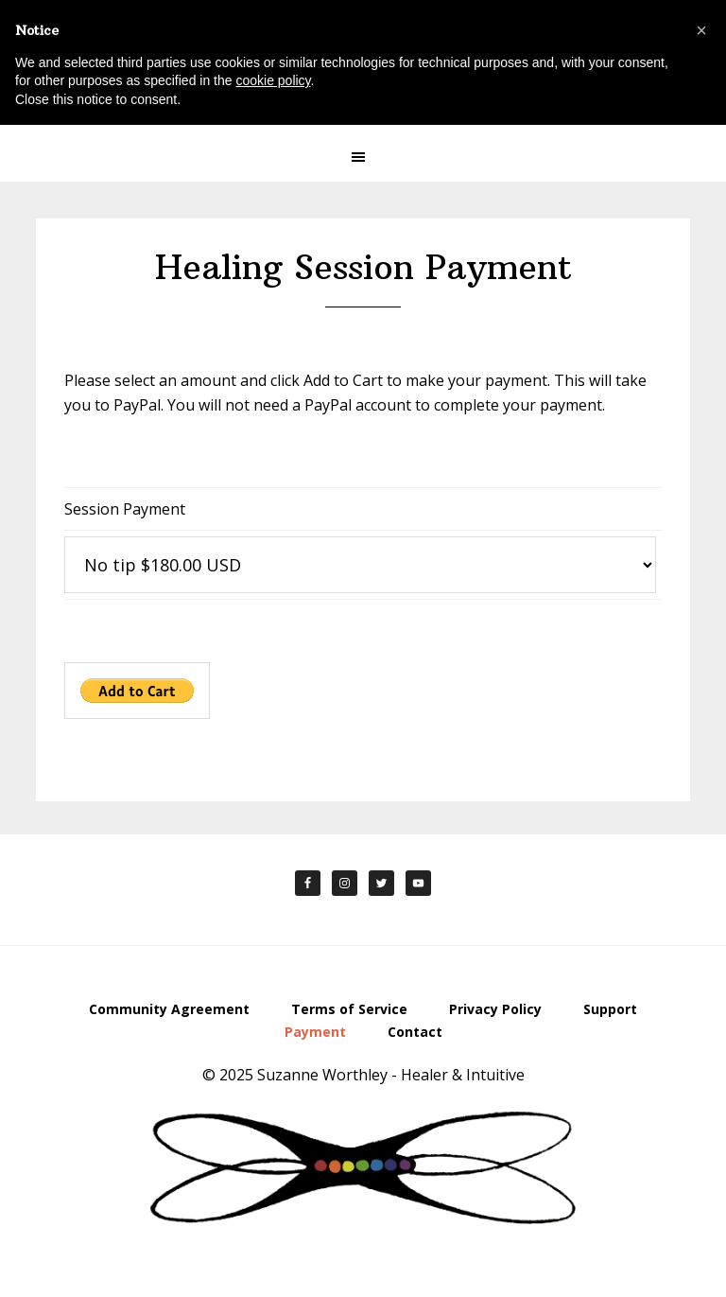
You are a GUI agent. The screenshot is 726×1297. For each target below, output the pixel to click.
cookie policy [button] (272, 80)
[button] (363, 157)
